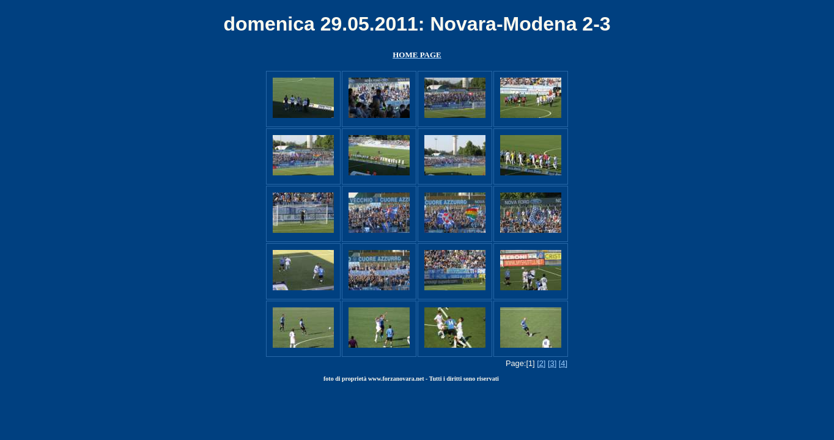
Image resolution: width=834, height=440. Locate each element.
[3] (552, 363)
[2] (541, 363)
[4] (563, 363)
